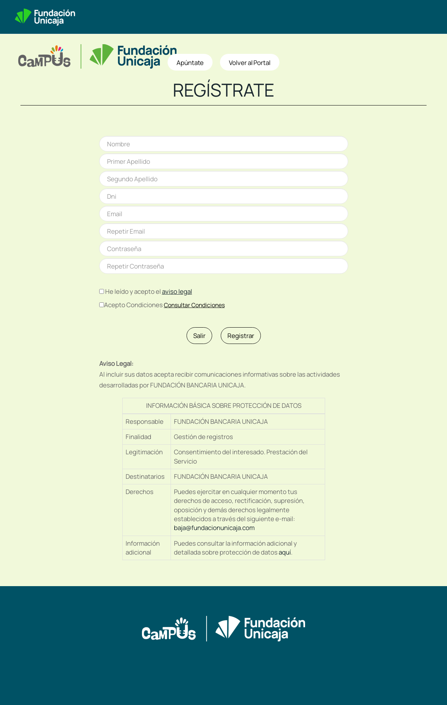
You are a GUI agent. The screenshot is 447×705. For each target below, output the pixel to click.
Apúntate (190, 62)
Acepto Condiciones (133, 304)
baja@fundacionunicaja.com (214, 527)
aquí (285, 552)
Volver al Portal (249, 62)
